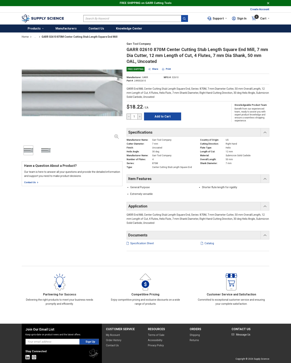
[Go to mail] (241, 334)
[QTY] (134, 116)
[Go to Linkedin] (27, 357)
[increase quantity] (140, 116)
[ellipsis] (35, 37)
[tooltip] (35, 37)
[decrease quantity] (129, 116)
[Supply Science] (93, 354)
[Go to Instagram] (34, 357)
